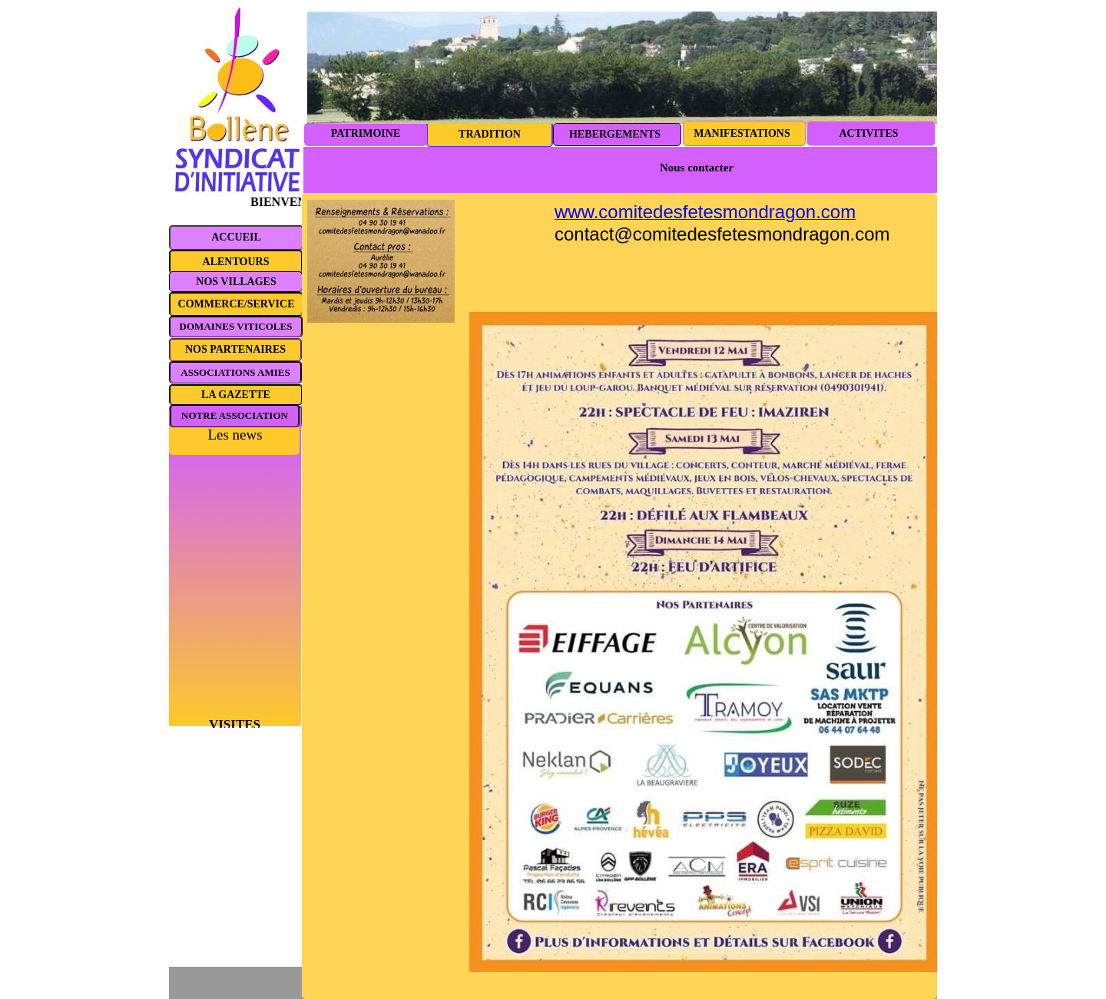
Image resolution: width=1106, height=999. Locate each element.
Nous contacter (696, 167)
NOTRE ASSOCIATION (234, 415)
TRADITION (490, 134)
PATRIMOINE (365, 133)
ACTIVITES (868, 133)
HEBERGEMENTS (615, 134)
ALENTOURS (236, 261)
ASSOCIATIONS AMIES (235, 372)
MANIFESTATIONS (742, 133)
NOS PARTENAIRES (235, 349)
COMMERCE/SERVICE (236, 304)
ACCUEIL (236, 237)
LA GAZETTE (235, 394)
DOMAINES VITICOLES (236, 326)
